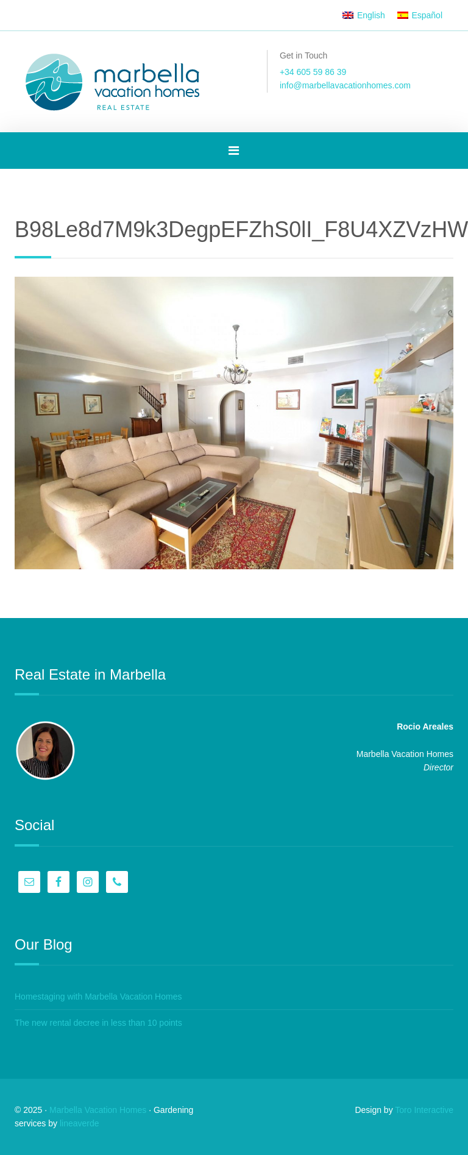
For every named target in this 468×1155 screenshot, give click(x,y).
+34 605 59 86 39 (313, 72)
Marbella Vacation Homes (97, 1110)
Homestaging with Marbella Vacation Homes (98, 996)
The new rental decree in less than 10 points (98, 1023)
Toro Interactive (424, 1110)
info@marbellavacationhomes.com (345, 85)
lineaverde (79, 1123)
